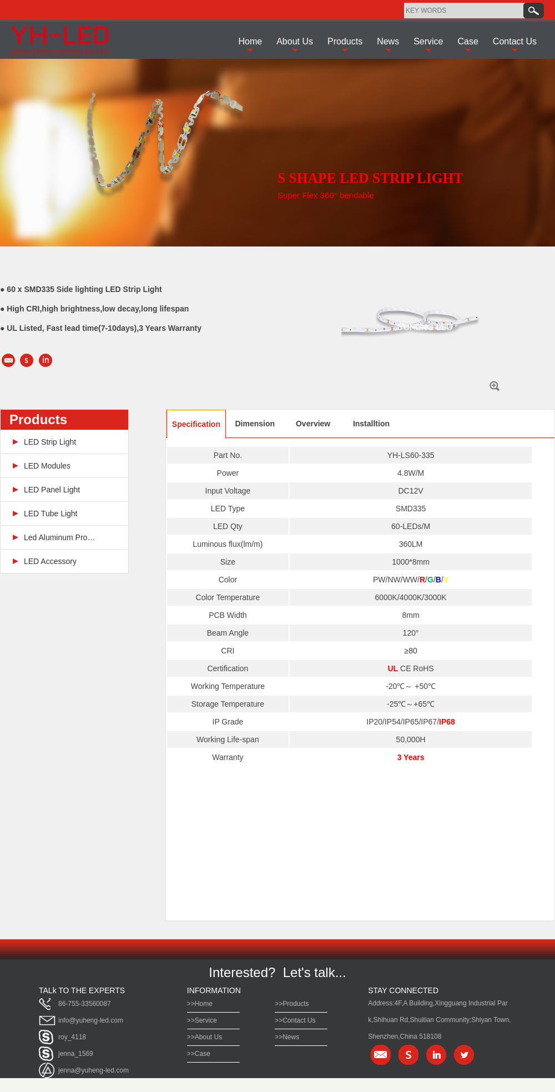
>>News (287, 1037)
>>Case (198, 1054)
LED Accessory (50, 561)
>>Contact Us (295, 1020)
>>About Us (204, 1037)
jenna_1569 (75, 1054)
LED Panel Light (52, 489)
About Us (294, 41)
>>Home (200, 1004)
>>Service (202, 1020)
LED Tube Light (51, 513)
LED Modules (47, 465)
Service (428, 41)
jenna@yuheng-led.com (93, 1070)
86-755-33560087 (84, 1004)
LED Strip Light (50, 441)
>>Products (292, 1004)
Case (468, 41)
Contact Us (515, 41)
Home (250, 41)
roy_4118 (72, 1037)
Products (344, 41)
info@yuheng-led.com (90, 1020)
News (388, 41)
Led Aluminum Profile (60, 537)
